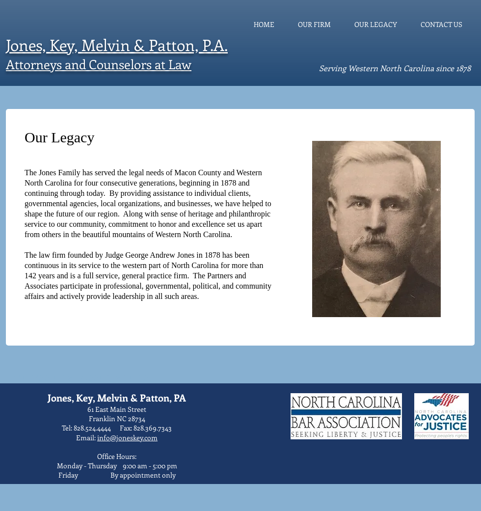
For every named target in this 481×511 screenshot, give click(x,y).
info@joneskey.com (127, 437)
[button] (376, 229)
